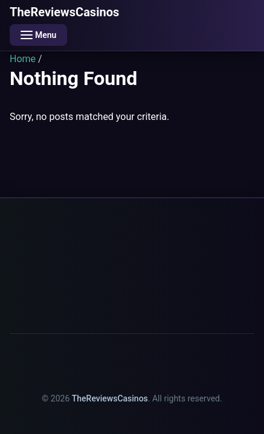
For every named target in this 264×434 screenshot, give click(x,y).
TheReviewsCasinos (64, 12)
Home (23, 58)
